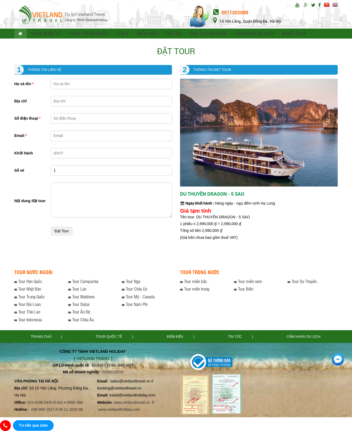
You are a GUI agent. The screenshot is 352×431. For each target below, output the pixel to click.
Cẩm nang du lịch (303, 337)
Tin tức (235, 337)
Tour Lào (79, 290)
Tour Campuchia (85, 282)
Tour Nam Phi (136, 305)
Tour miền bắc (195, 282)
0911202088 (230, 12)
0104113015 (112, 373)
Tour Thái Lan (29, 313)
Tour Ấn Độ (81, 313)
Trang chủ (41, 337)
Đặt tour (290, 34)
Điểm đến (175, 337)
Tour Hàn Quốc (30, 282)
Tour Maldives (83, 297)
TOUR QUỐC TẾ (46, 34)
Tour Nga (133, 282)
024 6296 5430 (39, 403)
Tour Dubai (80, 305)
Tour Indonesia (30, 320)
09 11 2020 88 (70, 410)
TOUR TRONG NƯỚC (87, 34)
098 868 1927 (42, 410)
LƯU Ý (121, 34)
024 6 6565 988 (70, 403)
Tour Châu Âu (83, 320)
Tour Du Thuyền (304, 282)
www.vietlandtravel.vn (132, 403)
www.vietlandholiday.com (119, 410)
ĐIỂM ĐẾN (145, 34)
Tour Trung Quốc (31, 297)
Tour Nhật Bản (29, 290)
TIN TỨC (171, 34)
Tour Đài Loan (29, 305)
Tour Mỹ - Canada (140, 297)
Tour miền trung (196, 290)
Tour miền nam (250, 282)
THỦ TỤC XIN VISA (205, 34)
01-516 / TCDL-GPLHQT (113, 366)
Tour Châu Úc (136, 290)
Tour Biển (245, 290)
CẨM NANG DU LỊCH (251, 34)
